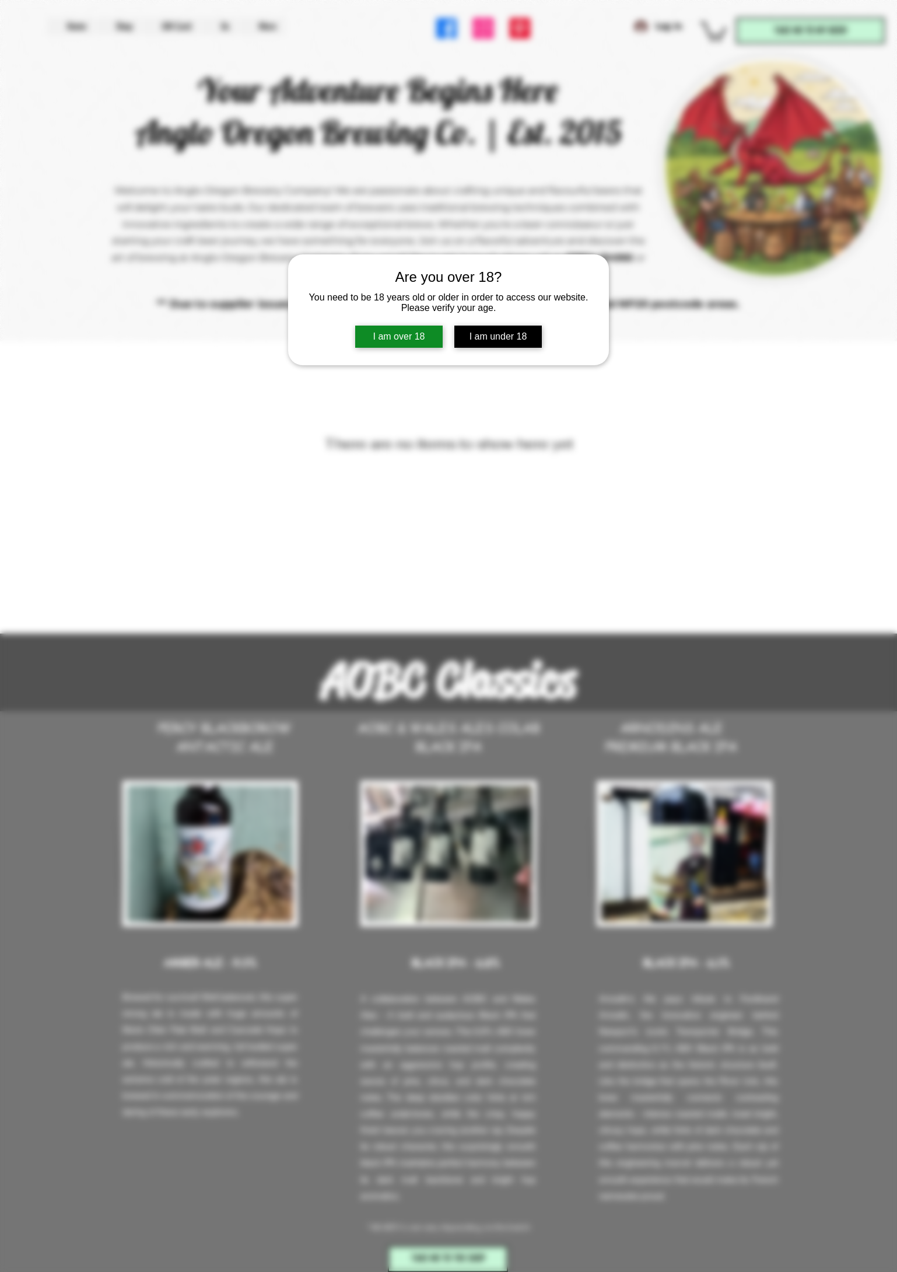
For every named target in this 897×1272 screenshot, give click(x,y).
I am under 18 (498, 336)
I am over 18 (399, 336)
